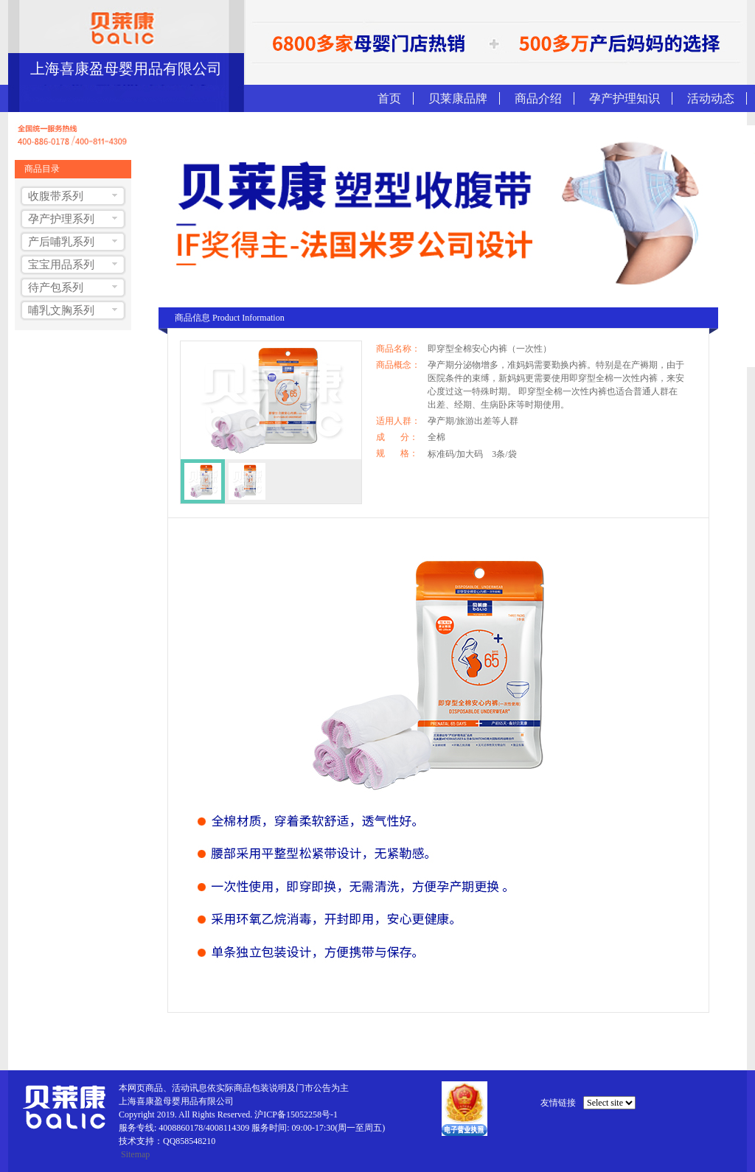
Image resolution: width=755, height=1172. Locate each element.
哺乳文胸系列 (61, 310)
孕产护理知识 (624, 98)
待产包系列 (55, 287)
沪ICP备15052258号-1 (296, 1114)
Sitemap (135, 1154)
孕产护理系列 (61, 219)
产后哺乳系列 (61, 242)
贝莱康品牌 (457, 98)
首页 (389, 98)
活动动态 (710, 98)
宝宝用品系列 (61, 265)
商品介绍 (538, 98)
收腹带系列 (55, 196)
